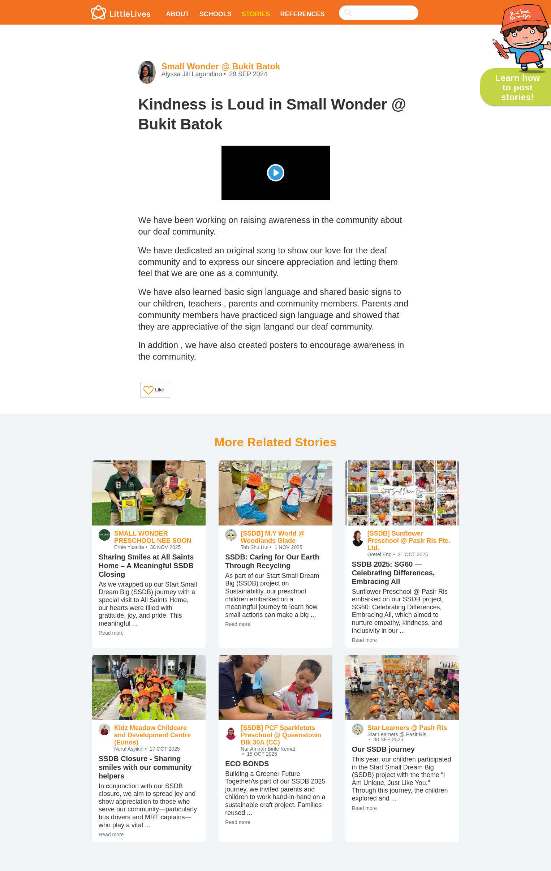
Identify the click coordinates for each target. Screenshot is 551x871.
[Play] (275, 172)
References (302, 14)
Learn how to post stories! (517, 87)
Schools (215, 14)
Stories (256, 14)
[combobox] (378, 8)
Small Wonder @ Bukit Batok (221, 66)
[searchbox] (378, 12)
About (177, 14)
